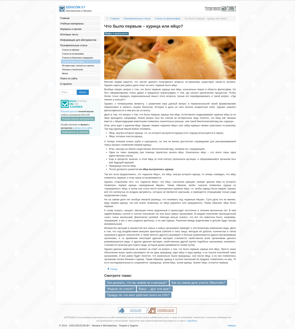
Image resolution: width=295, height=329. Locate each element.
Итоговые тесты (69, 34)
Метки (65, 73)
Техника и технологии (72, 69)
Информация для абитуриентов (78, 40)
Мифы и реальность (116, 33)
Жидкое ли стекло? (120, 288)
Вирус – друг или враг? (155, 288)
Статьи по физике (70, 50)
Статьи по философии (73, 62)
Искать (82, 92)
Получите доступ (69, 111)
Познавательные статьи (73, 45)
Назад (112, 269)
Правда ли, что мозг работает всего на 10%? (138, 295)
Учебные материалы (72, 23)
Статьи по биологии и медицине (77, 58)
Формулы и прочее (71, 29)
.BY (76, 7)
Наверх (232, 325)
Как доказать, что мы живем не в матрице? (137, 282)
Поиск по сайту (68, 78)
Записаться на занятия (75, 132)
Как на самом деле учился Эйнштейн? (198, 282)
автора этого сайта (83, 128)
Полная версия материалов (78, 118)
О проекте (66, 83)
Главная (64, 18)
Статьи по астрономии (73, 54)
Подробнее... (192, 321)
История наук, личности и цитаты (78, 65)
